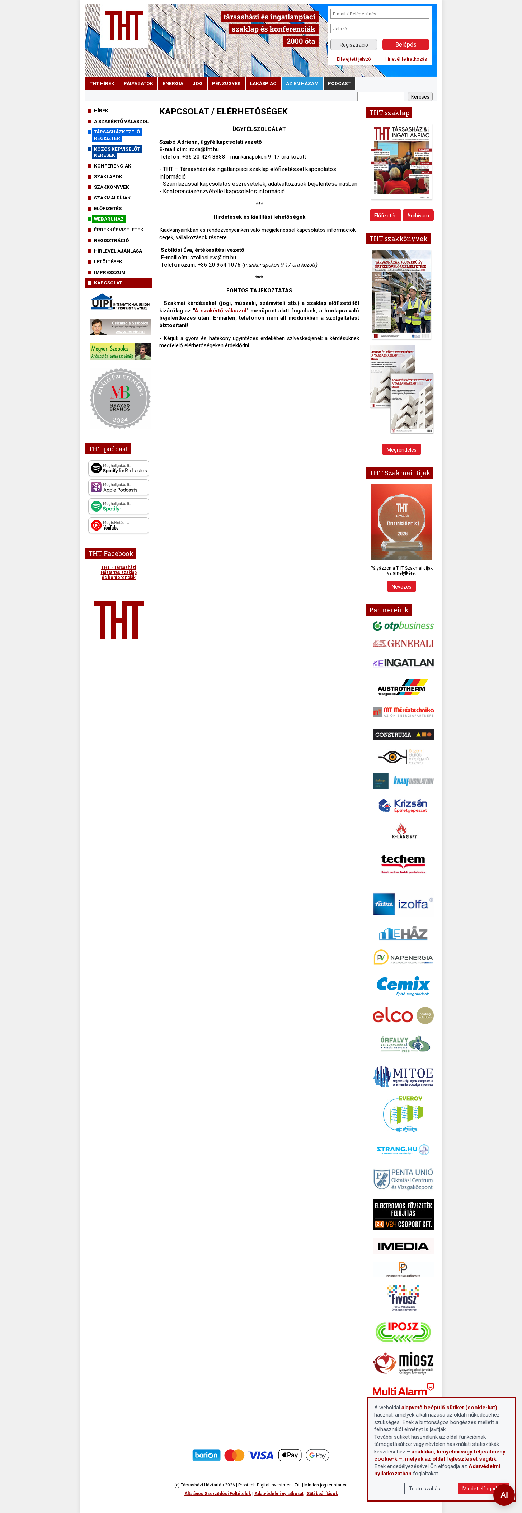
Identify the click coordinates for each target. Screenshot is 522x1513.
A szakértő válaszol (121, 121)
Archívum (418, 215)
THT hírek (102, 83)
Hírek (101, 110)
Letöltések (108, 261)
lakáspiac (263, 83)
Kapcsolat (108, 283)
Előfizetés (108, 208)
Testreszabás (424, 1488)
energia (173, 83)
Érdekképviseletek (119, 229)
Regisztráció (354, 45)
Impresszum (110, 272)
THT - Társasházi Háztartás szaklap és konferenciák (119, 572)
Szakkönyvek (111, 187)
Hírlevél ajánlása (118, 251)
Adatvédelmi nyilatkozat (279, 1493)
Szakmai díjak (112, 198)
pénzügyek (226, 83)
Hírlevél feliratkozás (406, 59)
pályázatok (138, 83)
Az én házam (302, 83)
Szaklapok (108, 176)
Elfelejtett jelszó (354, 59)
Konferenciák (112, 166)
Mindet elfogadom (483, 1488)
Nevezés (402, 587)
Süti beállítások (322, 1493)
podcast (339, 83)
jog (198, 83)
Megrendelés (402, 450)
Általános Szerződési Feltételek (217, 1493)
